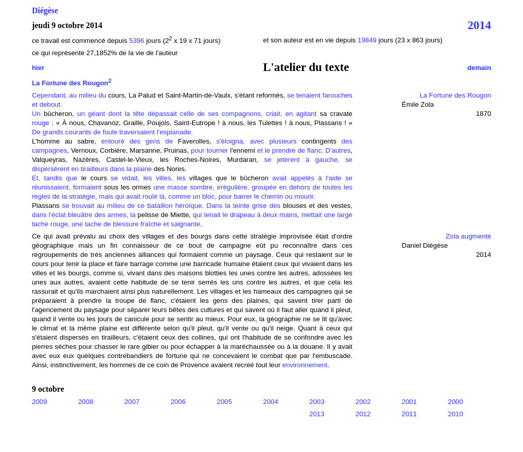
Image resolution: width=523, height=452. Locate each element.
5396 (137, 40)
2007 (131, 402)
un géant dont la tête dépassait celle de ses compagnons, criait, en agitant (196, 113)
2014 (479, 25)
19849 (368, 40)
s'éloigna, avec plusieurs (256, 141)
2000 (455, 402)
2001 (409, 402)
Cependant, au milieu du (69, 95)
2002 (363, 402)
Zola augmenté (468, 236)
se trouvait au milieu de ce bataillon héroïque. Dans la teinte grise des (171, 205)
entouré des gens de (137, 141)
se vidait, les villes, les (146, 178)
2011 (409, 414)
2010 (455, 414)
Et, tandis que (56, 178)
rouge (40, 123)
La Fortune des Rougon (71, 83)
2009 (39, 402)
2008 (85, 402)
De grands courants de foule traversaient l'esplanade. (112, 132)
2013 (317, 414)
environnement (304, 365)
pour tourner (210, 150)
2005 (224, 402)
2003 (317, 402)
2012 (363, 414)
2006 (178, 402)
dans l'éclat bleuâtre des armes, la (83, 215)
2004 (270, 402)
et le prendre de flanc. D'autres (303, 150)
